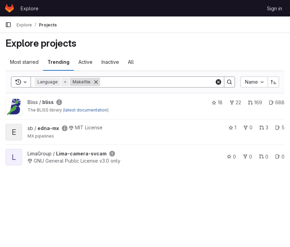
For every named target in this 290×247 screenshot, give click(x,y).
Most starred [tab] (24, 62)
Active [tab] (85, 62)
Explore (30, 8)
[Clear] (218, 82)
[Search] (157, 82)
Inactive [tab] (110, 62)
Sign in (274, 8)
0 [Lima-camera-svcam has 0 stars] (231, 157)
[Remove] (96, 82)
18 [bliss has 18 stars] (217, 102)
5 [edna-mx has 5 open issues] (279, 127)
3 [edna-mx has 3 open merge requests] (263, 127)
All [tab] (131, 62)
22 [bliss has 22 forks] (235, 102)
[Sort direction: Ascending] (273, 82)
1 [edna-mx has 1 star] (232, 127)
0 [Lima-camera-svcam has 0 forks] (247, 157)
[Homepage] (9, 8)
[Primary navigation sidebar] (8, 24)
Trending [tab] (58, 62)
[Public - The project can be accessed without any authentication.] (59, 102)
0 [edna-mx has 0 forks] (248, 127)
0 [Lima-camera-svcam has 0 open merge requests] (263, 157)
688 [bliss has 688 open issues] (276, 102)
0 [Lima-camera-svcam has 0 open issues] (279, 157)
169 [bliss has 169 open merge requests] (255, 102)
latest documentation (85, 110)
